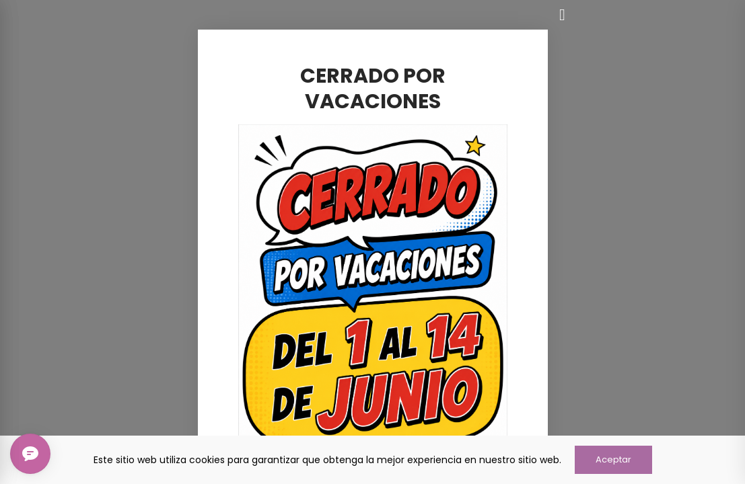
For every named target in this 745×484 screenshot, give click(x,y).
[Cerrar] (562, 15)
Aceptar (613, 459)
